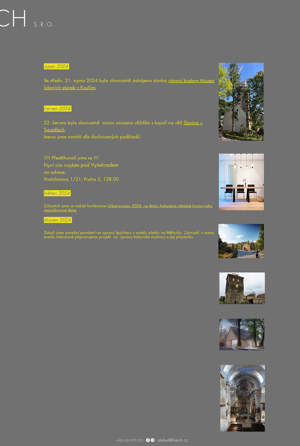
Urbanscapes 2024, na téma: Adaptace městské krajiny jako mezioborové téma (128, 208)
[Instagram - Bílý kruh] (152, 440)
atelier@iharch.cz (173, 440)
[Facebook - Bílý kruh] (148, 440)
